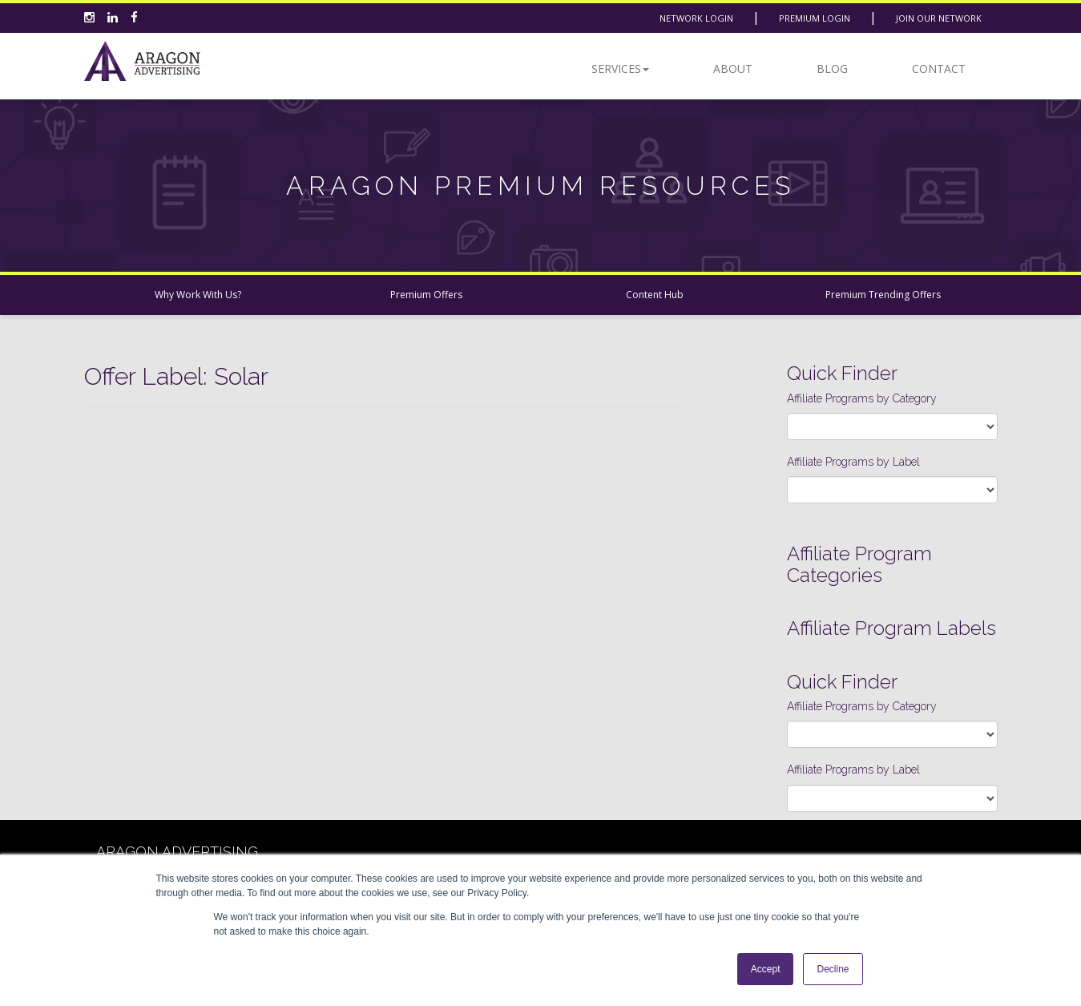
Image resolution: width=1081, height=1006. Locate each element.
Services (620, 68)
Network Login (696, 18)
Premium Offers (426, 294)
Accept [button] (765, 969)
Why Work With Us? (198, 294)
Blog (832, 68)
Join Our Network (939, 18)
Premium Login (814, 18)
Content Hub (655, 294)
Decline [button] (833, 969)
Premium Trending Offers (883, 294)
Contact (939, 68)
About (732, 68)
